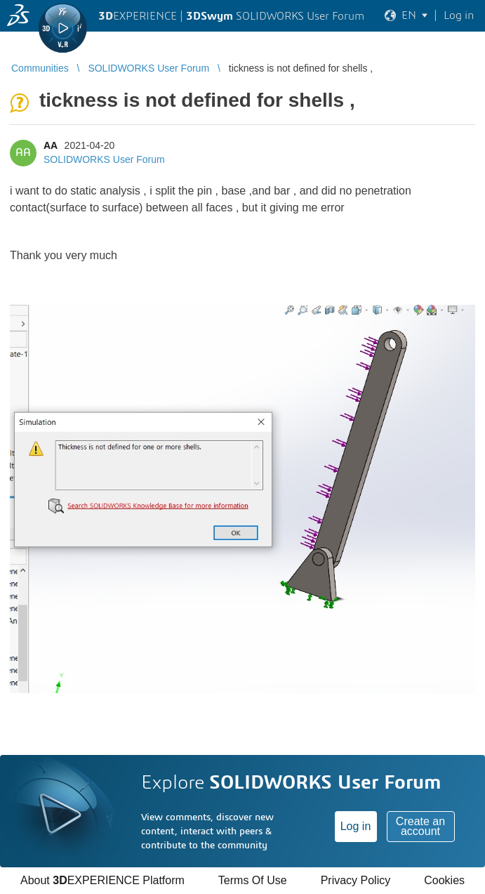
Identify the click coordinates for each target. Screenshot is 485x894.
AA (51, 145)
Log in (355, 826)
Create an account (420, 826)
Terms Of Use (252, 880)
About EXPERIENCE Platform (102, 880)
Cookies (444, 880)
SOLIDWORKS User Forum (104, 159)
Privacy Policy (356, 880)
